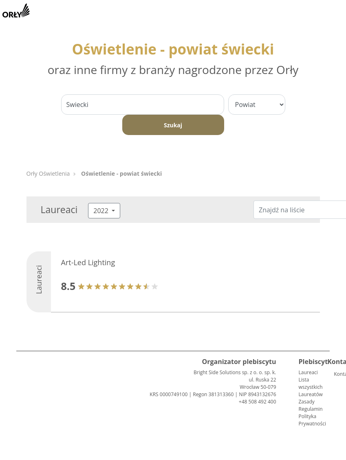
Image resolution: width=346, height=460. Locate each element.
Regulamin (311, 408)
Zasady (307, 401)
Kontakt (337, 374)
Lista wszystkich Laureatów (311, 387)
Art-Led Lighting (88, 262)
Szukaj (173, 125)
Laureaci (308, 372)
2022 (101, 210)
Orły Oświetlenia (48, 173)
